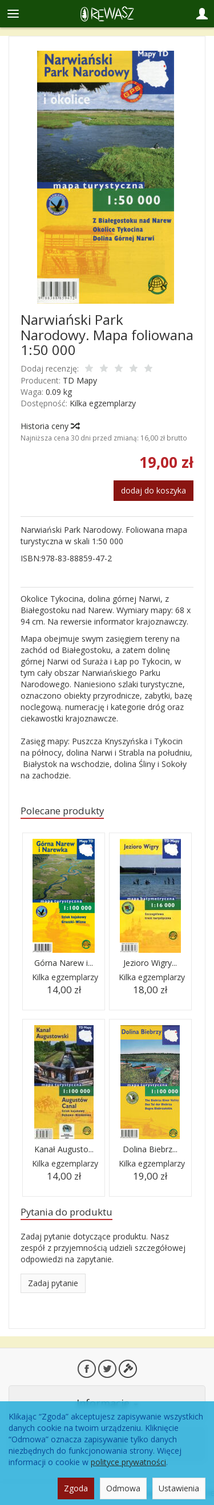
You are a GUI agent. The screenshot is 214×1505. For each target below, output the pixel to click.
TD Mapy (80, 380)
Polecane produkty (62, 810)
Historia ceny (50, 426)
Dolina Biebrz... (150, 1149)
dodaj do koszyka (153, 490)
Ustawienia (179, 1488)
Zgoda (76, 1488)
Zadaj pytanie (53, 1283)
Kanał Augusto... (64, 1149)
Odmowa (123, 1488)
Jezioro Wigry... (150, 962)
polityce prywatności (128, 1462)
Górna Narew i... (63, 962)
